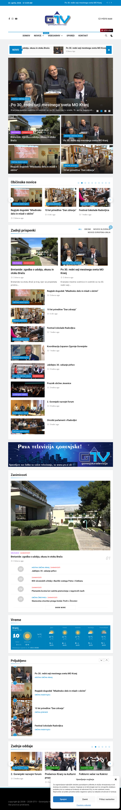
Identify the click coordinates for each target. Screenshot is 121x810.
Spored (71, 35)
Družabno (16, 93)
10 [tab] (109, 183)
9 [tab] (106, 183)
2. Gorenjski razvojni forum (60, 774)
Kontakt (83, 35)
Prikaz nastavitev (106, 799)
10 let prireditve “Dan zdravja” (94, 210)
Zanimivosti (27, 93)
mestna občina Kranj (22, 204)
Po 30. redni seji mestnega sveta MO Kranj (56, 691)
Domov (26, 35)
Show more (60, 607)
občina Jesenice (87, 204)
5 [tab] (92, 183)
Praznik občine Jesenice (24, 774)
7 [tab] (99, 183)
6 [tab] (95, 183)
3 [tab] (105, 111)
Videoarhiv (54, 35)
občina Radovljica (55, 204)
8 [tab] (102, 183)
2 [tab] (101, 111)
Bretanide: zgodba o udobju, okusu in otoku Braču (80, 3)
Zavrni (85, 799)
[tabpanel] (60, 86)
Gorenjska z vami (54, 768)
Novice (40, 34)
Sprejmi (63, 799)
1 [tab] (98, 111)
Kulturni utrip (87, 768)
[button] (115, 779)
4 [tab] (109, 111)
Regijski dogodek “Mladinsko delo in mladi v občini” (60, 708)
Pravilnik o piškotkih (84, 805)
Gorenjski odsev (20, 768)
